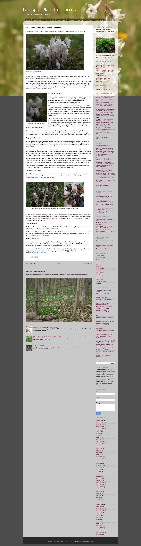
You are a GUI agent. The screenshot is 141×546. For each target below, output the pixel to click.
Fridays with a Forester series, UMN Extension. (104, 300)
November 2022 (100, 484)
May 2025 (98, 433)
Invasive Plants (100, 262)
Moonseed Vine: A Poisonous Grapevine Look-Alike (47, 336)
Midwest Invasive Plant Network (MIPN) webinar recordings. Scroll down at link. (105, 231)
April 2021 (98, 521)
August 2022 (99, 491)
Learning (80, 20)
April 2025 (98, 435)
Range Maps (61, 20)
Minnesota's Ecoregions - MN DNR (105, 321)
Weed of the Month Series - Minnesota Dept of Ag (103, 355)
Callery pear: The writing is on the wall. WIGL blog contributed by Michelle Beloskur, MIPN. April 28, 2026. (105, 98)
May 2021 (98, 519)
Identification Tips (100, 259)
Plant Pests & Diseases (102, 277)
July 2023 (98, 469)
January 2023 (99, 480)
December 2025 (100, 422)
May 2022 (98, 497)
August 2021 (99, 512)
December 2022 (100, 482)
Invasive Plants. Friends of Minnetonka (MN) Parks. (103, 303)
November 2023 (100, 461)
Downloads (89, 20)
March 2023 (99, 476)
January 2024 (99, 456)
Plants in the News (101, 281)
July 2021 (98, 515)
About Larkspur (100, 20)
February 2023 (100, 478)
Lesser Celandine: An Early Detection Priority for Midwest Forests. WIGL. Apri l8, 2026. (104, 126)
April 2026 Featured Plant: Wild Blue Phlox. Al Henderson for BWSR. (104, 137)
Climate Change (100, 255)
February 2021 (100, 525)
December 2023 (100, 459)
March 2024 (99, 454)
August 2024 (99, 448)
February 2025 (100, 439)
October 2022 (99, 487)
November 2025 (100, 424)
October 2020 (99, 534)
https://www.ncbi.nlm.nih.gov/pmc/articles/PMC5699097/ (54, 245)
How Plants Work (100, 257)
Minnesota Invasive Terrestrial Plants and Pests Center (104, 307)
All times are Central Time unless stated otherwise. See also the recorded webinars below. (104, 196)
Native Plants (99, 266)
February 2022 (100, 504)
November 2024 (100, 444)
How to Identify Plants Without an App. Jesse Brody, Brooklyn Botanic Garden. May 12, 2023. (105, 72)
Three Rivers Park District (103, 243)
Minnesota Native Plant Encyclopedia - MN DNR (102, 311)
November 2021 (100, 510)
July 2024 (98, 450)
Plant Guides (50, 20)
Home (28, 20)
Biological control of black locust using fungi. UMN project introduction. (104, 185)
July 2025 (98, 431)
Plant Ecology (99, 275)
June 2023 (98, 472)
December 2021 (100, 508)
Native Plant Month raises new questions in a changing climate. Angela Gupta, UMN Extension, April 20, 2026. (104, 105)
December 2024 (100, 441)
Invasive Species (38, 20)
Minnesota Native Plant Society (104, 248)
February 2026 (100, 420)
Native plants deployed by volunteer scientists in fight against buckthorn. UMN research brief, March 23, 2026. (105, 132)
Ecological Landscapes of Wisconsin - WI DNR (102, 296)
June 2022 (98, 495)
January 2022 (99, 506)
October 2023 (99, 463)
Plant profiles (99, 279)
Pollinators (98, 283)
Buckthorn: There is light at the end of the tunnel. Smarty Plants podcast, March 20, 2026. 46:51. (105, 121)
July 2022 (98, 493)
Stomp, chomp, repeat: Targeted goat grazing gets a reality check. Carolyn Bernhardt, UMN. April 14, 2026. (105, 115)
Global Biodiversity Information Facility (51, 218)
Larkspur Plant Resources (49, 9)
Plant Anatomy (100, 272)
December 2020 (100, 530)
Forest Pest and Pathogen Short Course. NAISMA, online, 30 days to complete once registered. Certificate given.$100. (105, 210)
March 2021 (99, 523)
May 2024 (98, 452)
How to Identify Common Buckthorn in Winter (45, 327)
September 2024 (100, 446)
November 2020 (100, 532)
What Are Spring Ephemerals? (36, 271)
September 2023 (100, 465)
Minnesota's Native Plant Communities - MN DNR (102, 324)
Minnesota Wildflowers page (36, 177)
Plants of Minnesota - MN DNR (104, 334)
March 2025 (99, 437)
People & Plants (100, 268)
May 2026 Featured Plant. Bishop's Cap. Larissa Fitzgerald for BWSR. (105, 109)
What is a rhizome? (38, 345)
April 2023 (98, 474)
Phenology (71, 20)
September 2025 (100, 428)
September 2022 (100, 489)
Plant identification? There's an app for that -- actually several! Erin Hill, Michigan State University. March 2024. (105, 66)
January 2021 (99, 527)
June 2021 (98, 517)
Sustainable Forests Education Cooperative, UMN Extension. (104, 227)
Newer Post (30, 264)
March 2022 (99, 502)
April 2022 (98, 499)
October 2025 (99, 426)
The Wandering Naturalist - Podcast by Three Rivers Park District (105, 348)
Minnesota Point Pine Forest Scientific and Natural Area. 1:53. (104, 88)
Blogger (92, 541)
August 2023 (99, 467)
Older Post (88, 264)
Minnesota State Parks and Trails (104, 241)
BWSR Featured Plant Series (103, 293)
